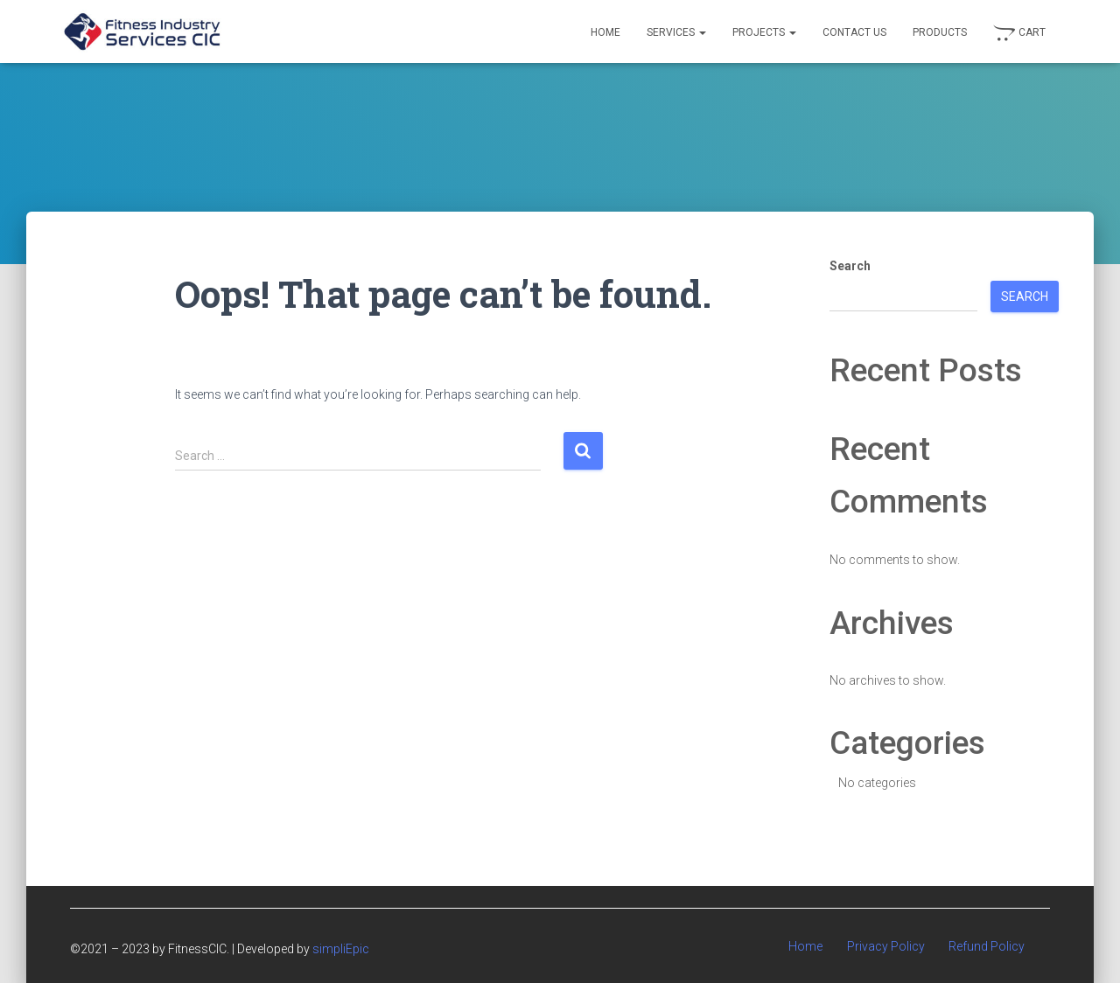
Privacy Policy (886, 946)
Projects (764, 32)
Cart (1019, 33)
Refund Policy (986, 946)
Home (605, 32)
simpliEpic (340, 949)
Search (850, 266)
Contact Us (854, 32)
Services (676, 32)
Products (940, 32)
